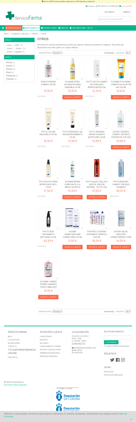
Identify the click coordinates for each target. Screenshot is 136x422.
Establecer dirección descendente (65, 53)
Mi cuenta (44, 343)
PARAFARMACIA (13, 28)
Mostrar (120, 53)
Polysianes (12, 76)
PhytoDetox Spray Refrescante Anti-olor (48, 184)
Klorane (10, 69)
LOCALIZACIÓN (13, 340)
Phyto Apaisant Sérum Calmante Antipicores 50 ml (97, 134)
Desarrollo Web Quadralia (15, 385)
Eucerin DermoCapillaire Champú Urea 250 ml (72, 234)
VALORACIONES (78, 28)
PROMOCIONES (49, 28)
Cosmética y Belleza (20, 34)
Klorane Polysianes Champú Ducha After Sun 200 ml (121, 84)
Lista (74, 53)
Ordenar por (45, 53)
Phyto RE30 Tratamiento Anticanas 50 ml (48, 234)
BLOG (90, 28)
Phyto (10, 72)
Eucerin (10, 66)
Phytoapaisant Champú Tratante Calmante (121, 184)
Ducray (10, 62)
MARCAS (63, 28)
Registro (44, 340)
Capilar (34, 34)
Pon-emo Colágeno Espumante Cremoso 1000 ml (97, 234)
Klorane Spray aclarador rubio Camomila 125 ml (72, 84)
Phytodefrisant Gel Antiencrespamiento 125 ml (73, 134)
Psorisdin (11, 79)
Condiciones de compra (50, 346)
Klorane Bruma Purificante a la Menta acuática (72, 184)
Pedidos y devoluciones (50, 350)
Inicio (6, 34)
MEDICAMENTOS (31, 28)
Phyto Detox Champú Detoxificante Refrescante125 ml (96, 84)
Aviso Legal (109, 372)
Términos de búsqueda (50, 353)
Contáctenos (46, 336)
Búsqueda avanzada (49, 356)
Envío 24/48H (125, 6)
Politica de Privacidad (113, 375)
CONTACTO (12, 346)
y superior (15, 52)
